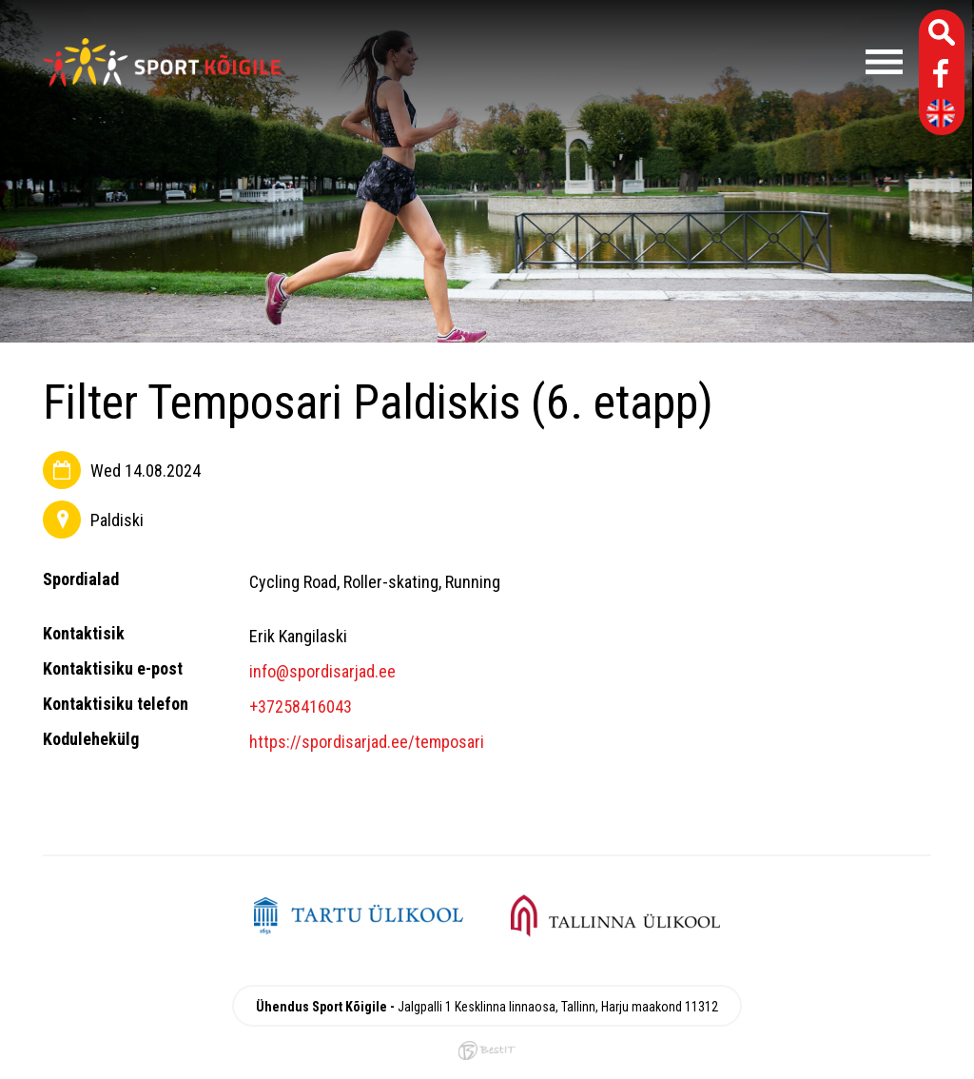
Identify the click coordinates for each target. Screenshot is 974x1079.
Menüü (601, 61)
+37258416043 (300, 706)
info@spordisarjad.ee (322, 671)
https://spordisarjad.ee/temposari (366, 742)
